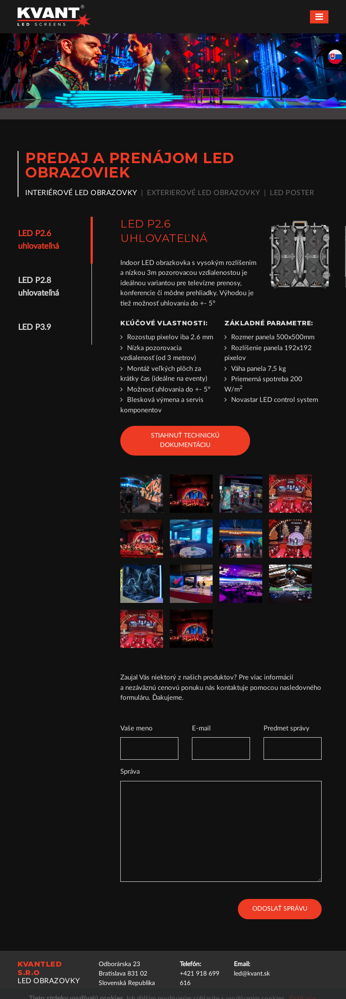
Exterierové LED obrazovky (203, 192)
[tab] (51, 240)
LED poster (292, 192)
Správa (130, 771)
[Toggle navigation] (319, 16)
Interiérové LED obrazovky (81, 192)
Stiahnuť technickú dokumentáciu (185, 440)
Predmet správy (287, 728)
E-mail (201, 728)
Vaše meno (136, 728)
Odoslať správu (279, 909)
